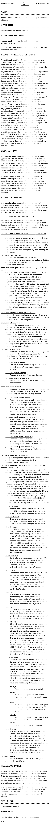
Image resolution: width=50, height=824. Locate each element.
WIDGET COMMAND (11, 197)
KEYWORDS (7, 811)
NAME (4, 12)
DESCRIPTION (9, 150)
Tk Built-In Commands (25, 3)
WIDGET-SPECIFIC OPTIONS (18, 54)
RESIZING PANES (11, 766)
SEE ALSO (7, 801)
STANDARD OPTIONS (13, 35)
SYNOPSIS (7, 25)
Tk (48, 821)
